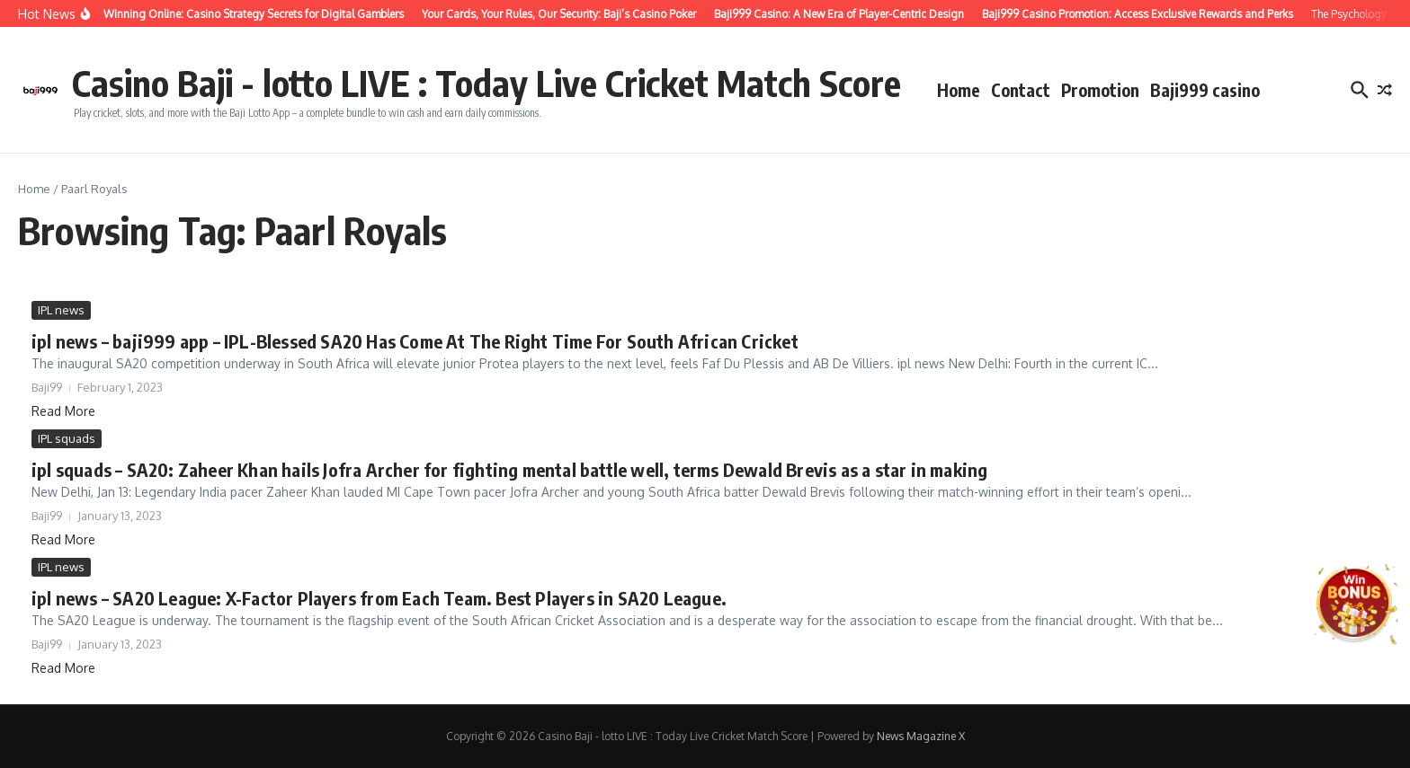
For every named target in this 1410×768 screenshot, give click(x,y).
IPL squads (66, 438)
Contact (1020, 90)
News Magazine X (921, 736)
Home (958, 90)
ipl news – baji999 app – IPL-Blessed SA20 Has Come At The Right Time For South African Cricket (415, 341)
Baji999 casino (1205, 90)
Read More (63, 411)
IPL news (61, 310)
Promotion (1100, 90)
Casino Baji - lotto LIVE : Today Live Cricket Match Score (486, 82)
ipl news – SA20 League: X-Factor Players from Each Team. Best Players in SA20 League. (379, 598)
